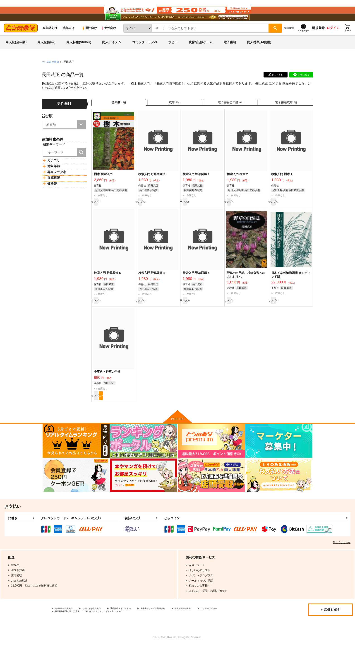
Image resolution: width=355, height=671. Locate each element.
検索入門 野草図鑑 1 (196, 191)
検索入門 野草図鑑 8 (151, 292)
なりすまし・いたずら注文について (150, 636)
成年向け (68, 41)
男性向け (89, 41)
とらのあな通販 (51, 75)
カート (123, 418)
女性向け (108, 41)
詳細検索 (289, 41)
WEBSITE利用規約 (66, 632)
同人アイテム (111, 55)
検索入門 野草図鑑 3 (172, 96)
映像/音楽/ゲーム (201, 55)
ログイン (333, 41)
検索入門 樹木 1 (281, 191)
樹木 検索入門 (141, 96)
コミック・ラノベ (144, 55)
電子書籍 (229, 55)
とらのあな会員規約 (100, 632)
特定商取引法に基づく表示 (102, 636)
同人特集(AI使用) (259, 55)
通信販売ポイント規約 (135, 632)
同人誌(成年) (46, 55)
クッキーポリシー (66, 636)
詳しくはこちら (341, 566)
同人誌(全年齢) (15, 55)
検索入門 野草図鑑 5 (107, 292)
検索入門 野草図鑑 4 (196, 292)
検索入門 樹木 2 (237, 191)
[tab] (174, 117)
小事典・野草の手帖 (107, 393)
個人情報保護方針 (212, 632)
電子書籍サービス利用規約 (175, 632)
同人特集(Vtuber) (78, 55)
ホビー (173, 55)
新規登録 (318, 41)
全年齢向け (50, 41)
